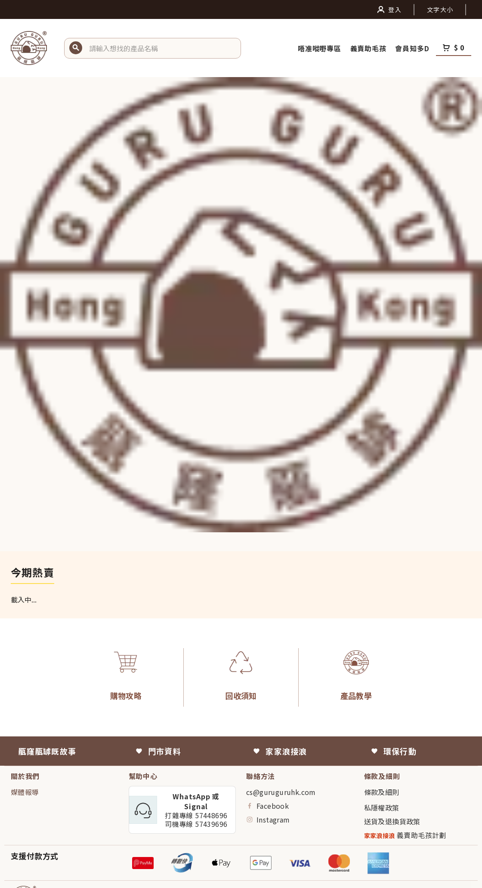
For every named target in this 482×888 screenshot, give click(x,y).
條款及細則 (381, 792)
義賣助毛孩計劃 (405, 835)
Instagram (268, 819)
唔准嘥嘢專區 (320, 48)
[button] (161, 48)
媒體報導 (25, 792)
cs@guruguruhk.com (281, 792)
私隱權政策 (381, 807)
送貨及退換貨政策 (392, 821)
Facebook (267, 805)
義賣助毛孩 (369, 48)
